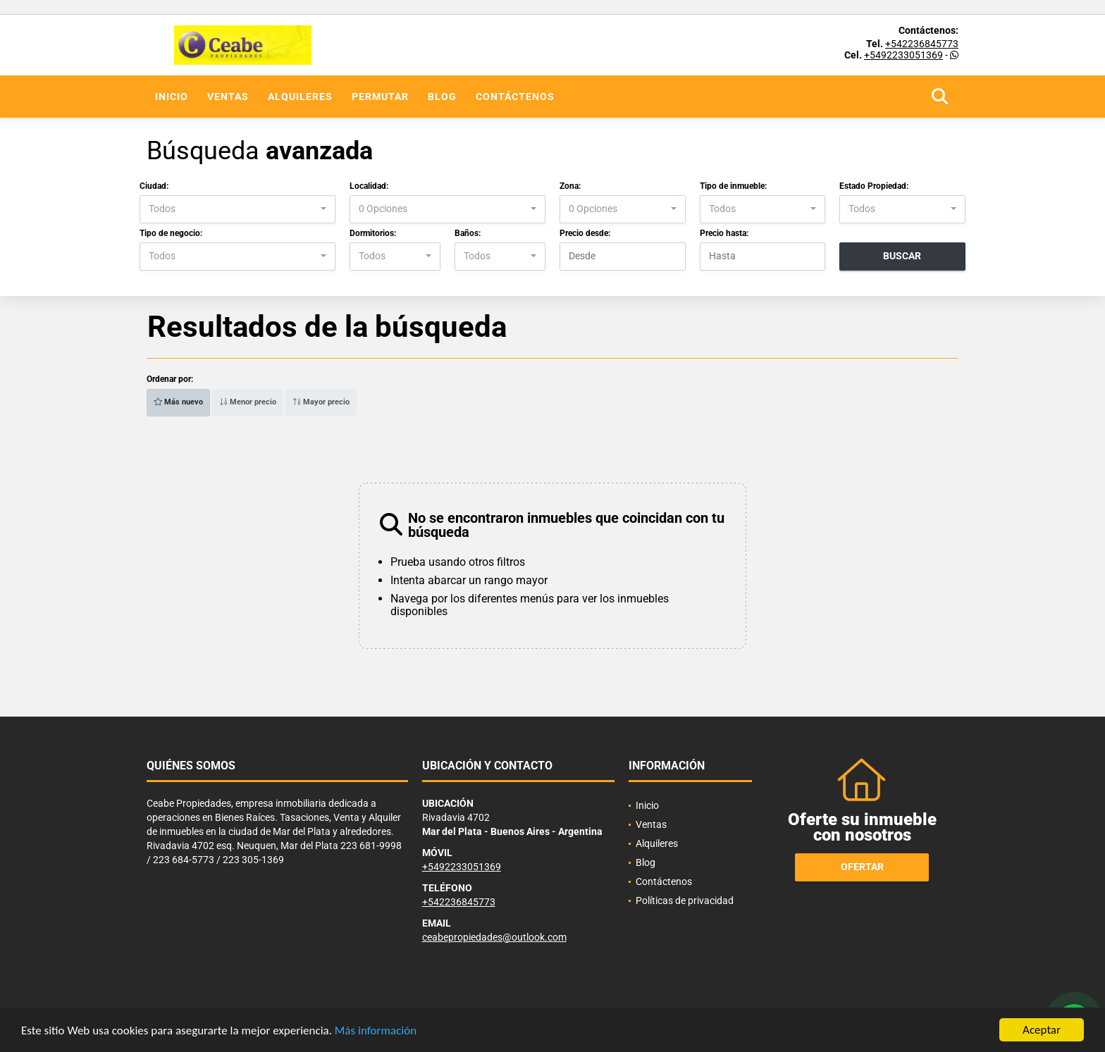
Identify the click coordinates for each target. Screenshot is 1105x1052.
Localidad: (369, 186)
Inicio (171, 96)
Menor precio (247, 402)
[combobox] (237, 209)
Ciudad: (154, 186)
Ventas (228, 96)
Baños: (468, 233)
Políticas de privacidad (685, 900)
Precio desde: (585, 233)
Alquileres (300, 96)
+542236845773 (921, 43)
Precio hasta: (724, 233)
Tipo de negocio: (171, 233)
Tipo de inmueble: (733, 186)
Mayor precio (321, 402)
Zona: (570, 186)
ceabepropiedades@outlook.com (494, 937)
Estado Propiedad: (873, 186)
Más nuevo (178, 402)
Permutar (380, 96)
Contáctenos (515, 96)
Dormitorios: (373, 233)
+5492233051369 (903, 55)
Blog (442, 96)
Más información (375, 1031)
